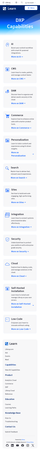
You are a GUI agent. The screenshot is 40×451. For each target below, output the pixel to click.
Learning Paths (10, 408)
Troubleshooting (11, 421)
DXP (6, 387)
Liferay (23, 439)
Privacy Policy (30, 442)
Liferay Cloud (10, 390)
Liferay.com (9, 349)
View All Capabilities (12, 370)
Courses (8, 404)
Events (7, 356)
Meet (7, 359)
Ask (6, 353)
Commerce (9, 384)
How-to (8, 418)
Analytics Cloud (10, 380)
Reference (8, 394)
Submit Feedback (11, 432)
